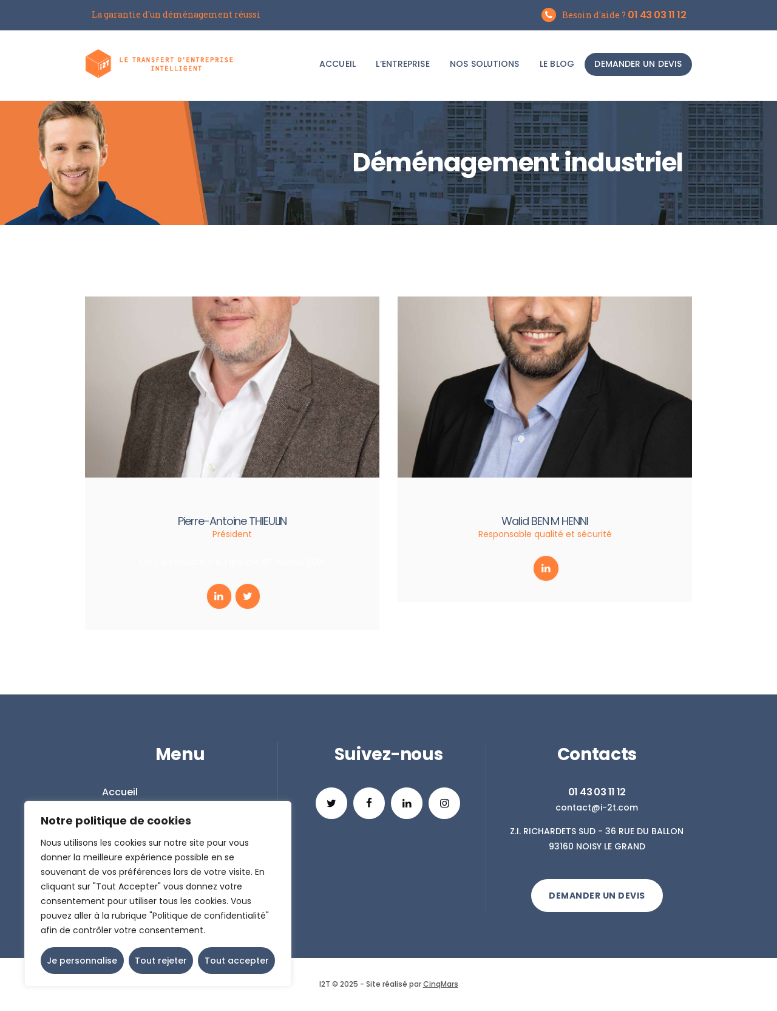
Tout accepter (237, 960)
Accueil (120, 792)
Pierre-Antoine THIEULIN (232, 521)
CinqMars (440, 984)
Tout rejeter (161, 960)
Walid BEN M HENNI (544, 521)
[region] (157, 894)
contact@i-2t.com (596, 807)
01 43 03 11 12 (597, 792)
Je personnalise (82, 960)
